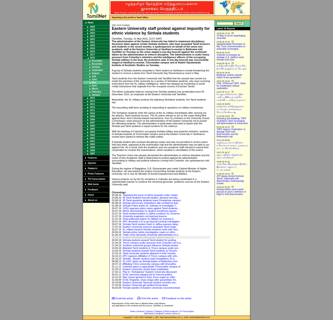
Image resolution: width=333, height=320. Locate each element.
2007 (92, 122)
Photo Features (96, 173)
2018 (92, 51)
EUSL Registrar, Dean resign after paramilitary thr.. (150, 279)
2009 (92, 116)
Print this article (150, 298)
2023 (92, 36)
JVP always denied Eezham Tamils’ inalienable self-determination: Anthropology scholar (230, 180)
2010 (92, 113)
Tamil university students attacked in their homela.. (150, 253)
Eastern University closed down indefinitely (146, 269)
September (97, 70)
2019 (92, 48)
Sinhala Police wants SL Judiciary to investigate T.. (150, 205)
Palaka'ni (92, 168)
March (95, 88)
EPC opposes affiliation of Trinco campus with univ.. (150, 256)
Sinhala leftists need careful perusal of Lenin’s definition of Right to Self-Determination (231, 191)
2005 (92, 129)
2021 (92, 42)
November (97, 64)
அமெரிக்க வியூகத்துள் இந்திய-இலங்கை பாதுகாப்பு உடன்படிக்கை (232, 167)
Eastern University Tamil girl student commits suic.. (150, 282)
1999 (92, 147)
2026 (92, 27)
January (96, 95)
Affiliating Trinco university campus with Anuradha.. (149, 264)
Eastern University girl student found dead (145, 285)
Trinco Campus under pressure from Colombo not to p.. (152, 242)
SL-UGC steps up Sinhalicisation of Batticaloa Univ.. (151, 261)
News (91, 22)
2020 (92, 45)
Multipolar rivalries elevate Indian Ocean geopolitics (229, 76)
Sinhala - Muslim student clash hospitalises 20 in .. (150, 258)
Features (92, 158)
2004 (92, 132)
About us (92, 200)
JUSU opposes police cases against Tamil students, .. (151, 208)
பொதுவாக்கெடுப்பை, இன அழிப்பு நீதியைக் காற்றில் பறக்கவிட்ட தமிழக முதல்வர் (231, 97)
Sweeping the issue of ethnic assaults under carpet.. (151, 195)
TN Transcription (96, 179)
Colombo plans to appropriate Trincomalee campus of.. (152, 266)
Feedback (93, 189)
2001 (92, 141)
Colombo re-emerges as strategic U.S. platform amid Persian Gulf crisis (230, 57)
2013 (92, 104)
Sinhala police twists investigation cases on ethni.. (149, 232)
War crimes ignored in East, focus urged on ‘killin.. (149, 277)
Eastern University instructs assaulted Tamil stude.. (150, 226)
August (95, 73)
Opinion (92, 163)
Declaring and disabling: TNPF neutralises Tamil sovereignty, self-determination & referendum (232, 121)
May (94, 82)
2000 (92, 144)
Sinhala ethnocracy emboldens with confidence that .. (151, 203)
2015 (92, 98)
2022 (92, 39)
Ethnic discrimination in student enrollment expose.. (150, 211)
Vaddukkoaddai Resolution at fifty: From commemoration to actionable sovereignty (231, 46)
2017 (92, 54)
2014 (92, 101)
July (94, 76)
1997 (92, 153)
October (96, 67)
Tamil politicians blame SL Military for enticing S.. (149, 219)
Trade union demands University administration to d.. (151, 234)
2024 (92, 33)
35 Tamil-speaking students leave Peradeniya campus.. (152, 200)
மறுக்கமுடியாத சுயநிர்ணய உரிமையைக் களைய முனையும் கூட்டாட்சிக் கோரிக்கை (232, 145)
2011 (92, 110)
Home (91, 195)
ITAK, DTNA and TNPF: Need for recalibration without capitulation (231, 85)
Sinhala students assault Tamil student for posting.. (150, 240)
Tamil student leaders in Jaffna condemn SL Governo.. (152, 213)
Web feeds (93, 184)
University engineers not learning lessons (145, 216)
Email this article (124, 298)
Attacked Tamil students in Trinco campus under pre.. (150, 248)
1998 (92, 150)
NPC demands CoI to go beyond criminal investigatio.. (152, 221)
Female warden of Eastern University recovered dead (151, 287)
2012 (92, 107)
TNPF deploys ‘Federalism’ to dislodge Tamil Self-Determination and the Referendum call (231, 133)
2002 (92, 138)
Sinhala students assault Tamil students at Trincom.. (150, 250)
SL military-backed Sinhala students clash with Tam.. (151, 229)
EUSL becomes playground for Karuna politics (147, 274)
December (97, 61)
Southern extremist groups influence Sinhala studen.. (151, 245)
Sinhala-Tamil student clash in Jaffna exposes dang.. (151, 224)
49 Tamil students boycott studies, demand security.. (151, 197)
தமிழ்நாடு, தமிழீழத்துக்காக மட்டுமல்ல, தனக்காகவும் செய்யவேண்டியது (230, 109)
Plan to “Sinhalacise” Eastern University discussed (150, 272)
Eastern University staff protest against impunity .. (149, 237)
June (94, 79)
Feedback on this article (178, 298)
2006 (92, 126)
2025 (92, 30)
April (94, 85)
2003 (92, 135)
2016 (92, 58)
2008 (92, 119)
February (96, 92)
